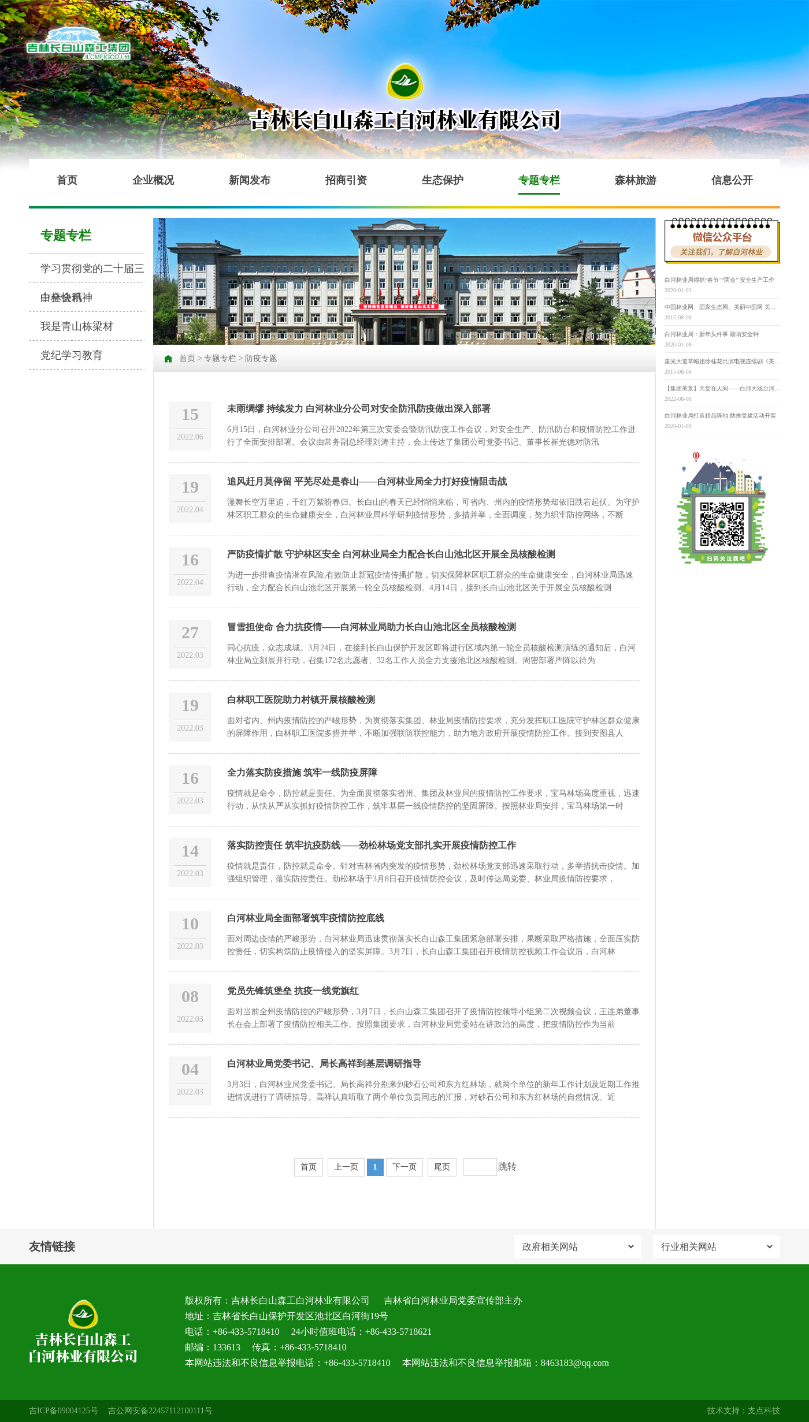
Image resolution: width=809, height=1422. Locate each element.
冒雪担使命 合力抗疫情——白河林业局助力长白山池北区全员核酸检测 (371, 627)
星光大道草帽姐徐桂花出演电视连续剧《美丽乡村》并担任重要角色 (722, 361)
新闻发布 (249, 180)
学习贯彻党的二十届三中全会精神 (92, 273)
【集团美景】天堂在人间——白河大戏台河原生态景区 (722, 388)
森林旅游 (635, 180)
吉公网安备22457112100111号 (160, 1410)
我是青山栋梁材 (76, 326)
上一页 (346, 1167)
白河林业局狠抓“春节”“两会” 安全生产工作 (719, 280)
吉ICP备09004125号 (63, 1410)
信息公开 (732, 180)
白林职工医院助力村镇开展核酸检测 (301, 700)
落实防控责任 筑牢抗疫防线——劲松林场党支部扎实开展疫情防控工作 (371, 845)
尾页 (442, 1167)
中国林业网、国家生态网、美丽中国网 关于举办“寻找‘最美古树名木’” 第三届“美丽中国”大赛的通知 (722, 307)
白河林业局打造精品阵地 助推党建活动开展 (720, 415)
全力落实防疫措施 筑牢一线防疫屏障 (302, 772)
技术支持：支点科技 (743, 1410)
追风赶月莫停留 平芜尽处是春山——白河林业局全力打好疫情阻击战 (367, 481)
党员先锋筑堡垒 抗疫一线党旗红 (293, 991)
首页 (67, 180)
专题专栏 (539, 180)
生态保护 (442, 180)
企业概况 (153, 180)
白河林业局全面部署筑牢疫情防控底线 (305, 918)
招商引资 (346, 180)
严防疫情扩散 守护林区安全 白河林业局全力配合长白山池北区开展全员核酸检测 (391, 554)
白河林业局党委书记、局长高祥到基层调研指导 (324, 1064)
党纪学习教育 (71, 355)
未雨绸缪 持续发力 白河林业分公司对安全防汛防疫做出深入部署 (359, 409)
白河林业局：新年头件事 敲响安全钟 (712, 334)
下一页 (404, 1167)
